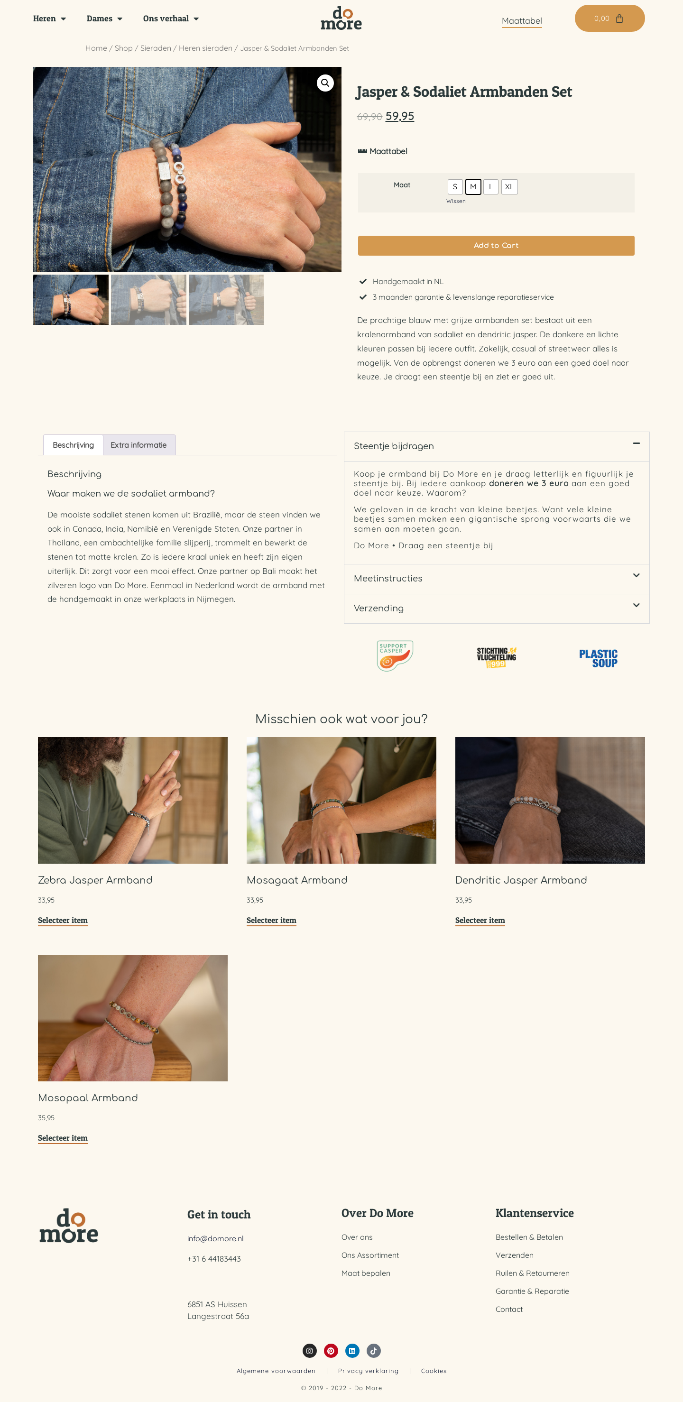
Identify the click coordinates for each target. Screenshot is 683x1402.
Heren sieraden (205, 48)
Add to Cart (496, 251)
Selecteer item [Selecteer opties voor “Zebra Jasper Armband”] (63, 925)
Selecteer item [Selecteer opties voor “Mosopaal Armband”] (63, 1143)
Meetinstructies (388, 584)
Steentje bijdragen (394, 452)
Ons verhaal (171, 18)
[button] (325, 83)
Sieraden (155, 48)
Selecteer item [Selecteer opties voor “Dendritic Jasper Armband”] (480, 925)
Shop (124, 48)
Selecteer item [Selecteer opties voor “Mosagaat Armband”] (271, 925)
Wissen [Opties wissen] (456, 204)
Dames (104, 18)
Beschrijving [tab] (73, 450)
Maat (402, 188)
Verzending (379, 614)
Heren (49, 18)
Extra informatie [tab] (138, 450)
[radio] (455, 190)
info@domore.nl (215, 1244)
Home (96, 48)
